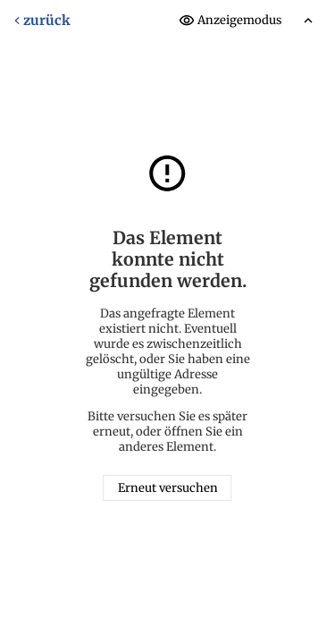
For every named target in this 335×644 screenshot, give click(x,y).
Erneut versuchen (168, 488)
